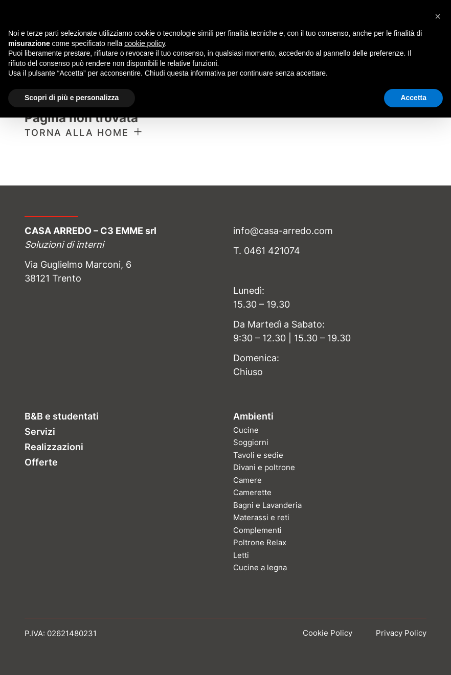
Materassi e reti (261, 517)
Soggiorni (250, 442)
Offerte (41, 462)
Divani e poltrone (264, 467)
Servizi (40, 431)
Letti (241, 555)
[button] (438, 16)
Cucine (246, 430)
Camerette (252, 492)
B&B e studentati (62, 416)
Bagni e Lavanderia (267, 505)
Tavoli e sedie (258, 455)
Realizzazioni (54, 446)
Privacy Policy (401, 633)
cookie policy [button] (144, 43)
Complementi (257, 530)
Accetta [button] (413, 98)
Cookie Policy (327, 633)
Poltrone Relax (259, 542)
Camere (247, 480)
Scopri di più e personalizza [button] (72, 98)
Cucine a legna (260, 567)
